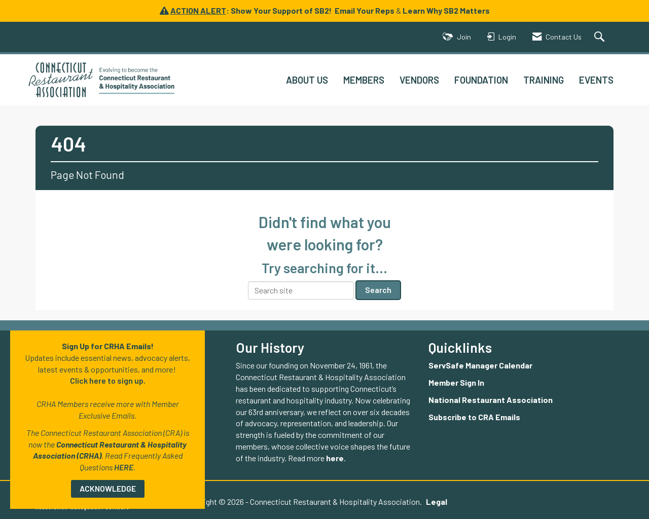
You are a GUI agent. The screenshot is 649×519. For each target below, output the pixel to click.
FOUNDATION (481, 80)
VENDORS (419, 80)
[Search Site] (600, 37)
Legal (436, 501)
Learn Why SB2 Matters (446, 10)
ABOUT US (307, 80)
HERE (123, 467)
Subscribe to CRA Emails (474, 417)
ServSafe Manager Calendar (480, 365)
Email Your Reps (364, 10)
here (335, 458)
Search (378, 289)
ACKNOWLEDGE (108, 488)
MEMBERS (363, 80)
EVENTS (596, 80)
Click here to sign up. (108, 380)
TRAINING (543, 80)
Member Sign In (456, 382)
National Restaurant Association (490, 399)
